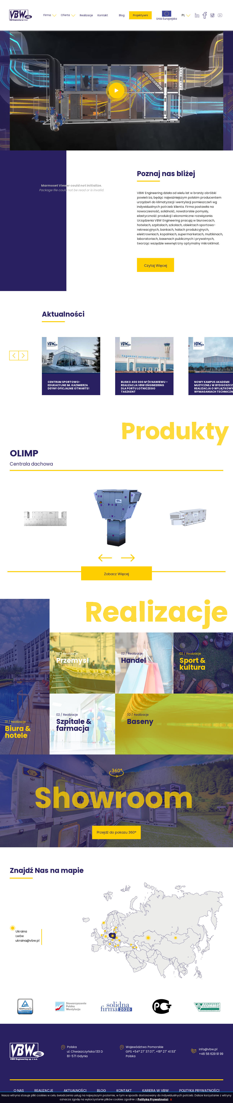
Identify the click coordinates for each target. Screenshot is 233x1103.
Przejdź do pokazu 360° (116, 832)
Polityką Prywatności (153, 1099)
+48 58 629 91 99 (211, 1054)
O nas (19, 1090)
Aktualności (75, 1090)
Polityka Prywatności (199, 1090)
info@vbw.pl (208, 1049)
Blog (122, 15)
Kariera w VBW (155, 1090)
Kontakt (124, 1090)
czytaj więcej (155, 265)
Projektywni (140, 15)
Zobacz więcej (116, 574)
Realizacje (43, 1090)
